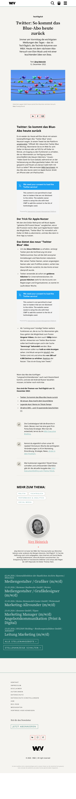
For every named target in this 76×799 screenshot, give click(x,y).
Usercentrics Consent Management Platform (41, 211)
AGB (12, 701)
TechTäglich (37, 493)
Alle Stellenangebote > (21, 641)
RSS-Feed (15, 704)
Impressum (16, 685)
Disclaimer (16, 688)
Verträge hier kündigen (23, 710)
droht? (47, 352)
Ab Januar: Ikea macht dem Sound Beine (36, 401)
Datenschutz (17, 695)
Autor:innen (17, 692)
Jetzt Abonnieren (24, 726)
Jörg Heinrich (40, 62)
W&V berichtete (48, 167)
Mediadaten (16, 707)
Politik (22, 493)
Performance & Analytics (31, 498)
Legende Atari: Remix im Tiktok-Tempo (35, 404)
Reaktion (46, 358)
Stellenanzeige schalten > (23, 647)
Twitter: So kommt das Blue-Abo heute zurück (39, 397)
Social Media (25, 502)
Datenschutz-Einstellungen (25, 698)
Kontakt (15, 682)
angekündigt (22, 144)
